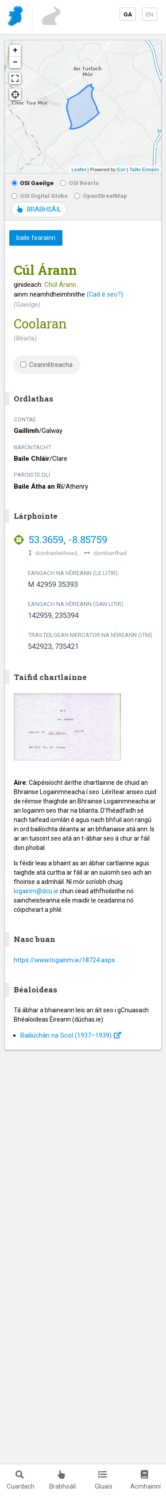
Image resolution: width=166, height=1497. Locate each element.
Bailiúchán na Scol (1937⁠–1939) (70, 1035)
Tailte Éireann (144, 169)
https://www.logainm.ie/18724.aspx (64, 960)
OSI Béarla (79, 182)
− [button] (15, 62)
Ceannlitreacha (46, 365)
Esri (121, 169)
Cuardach (21, 1480)
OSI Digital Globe (40, 195)
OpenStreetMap (100, 195)
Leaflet (78, 169)
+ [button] (15, 50)
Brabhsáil (62, 1480)
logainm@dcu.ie (36, 891)
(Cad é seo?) (105, 294)
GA (128, 14)
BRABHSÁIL (39, 209)
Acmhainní (145, 1480)
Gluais (103, 1480)
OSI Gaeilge (33, 182)
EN (149, 14)
